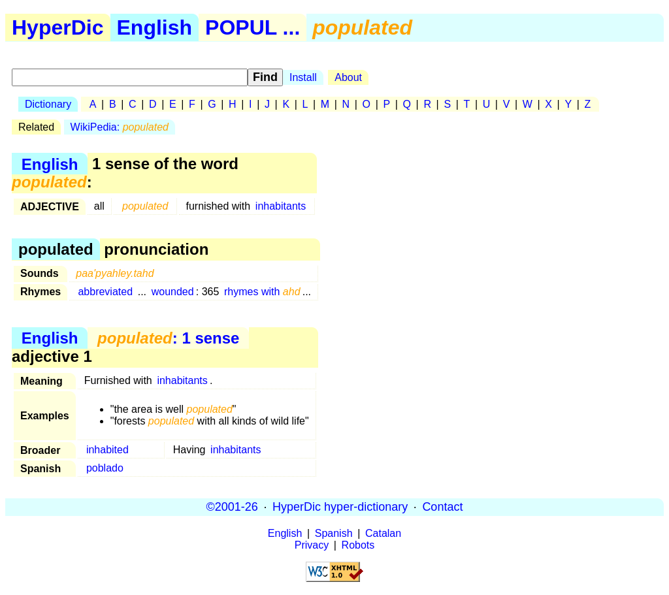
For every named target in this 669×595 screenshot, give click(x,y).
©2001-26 (232, 506)
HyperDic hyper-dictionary (340, 506)
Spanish (334, 533)
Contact (442, 506)
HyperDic (58, 27)
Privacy (312, 545)
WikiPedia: (120, 127)
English (155, 27)
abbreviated (105, 291)
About (348, 77)
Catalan (383, 533)
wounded (173, 291)
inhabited (107, 449)
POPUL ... (252, 27)
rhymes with (262, 291)
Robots (358, 545)
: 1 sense (168, 338)
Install (303, 77)
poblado (104, 468)
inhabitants (280, 206)
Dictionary (48, 104)
